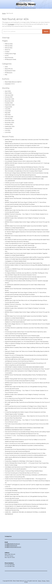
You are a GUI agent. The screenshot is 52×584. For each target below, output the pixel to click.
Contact (7, 51)
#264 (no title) (9, 44)
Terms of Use (26, 582)
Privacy (46, 581)
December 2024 (10, 120)
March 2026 (8, 93)
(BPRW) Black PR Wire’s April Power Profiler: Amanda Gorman (24, 198)
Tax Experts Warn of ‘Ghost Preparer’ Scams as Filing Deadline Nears (26, 482)
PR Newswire (9, 72)
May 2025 (8, 112)
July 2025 (8, 109)
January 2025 (9, 118)
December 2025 (10, 99)
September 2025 (10, 105)
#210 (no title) (9, 45)
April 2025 (8, 114)
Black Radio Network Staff (13, 82)
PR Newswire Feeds (11, 59)
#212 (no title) (9, 47)
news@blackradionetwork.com (12, 549)
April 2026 (8, 91)
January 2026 (9, 97)
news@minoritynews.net (11, 551)
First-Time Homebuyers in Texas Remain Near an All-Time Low (24, 484)
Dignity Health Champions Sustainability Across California (22, 151)
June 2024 (8, 132)
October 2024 (9, 124)
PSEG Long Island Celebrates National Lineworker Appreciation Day (25, 269)
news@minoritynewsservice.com (13, 553)
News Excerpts (9, 57)
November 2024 (10, 122)
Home (7, 55)
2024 (6, 67)
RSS (6, 74)
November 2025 (10, 101)
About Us (8, 49)
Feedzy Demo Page (11, 53)
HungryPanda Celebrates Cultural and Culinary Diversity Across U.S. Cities (27, 465)
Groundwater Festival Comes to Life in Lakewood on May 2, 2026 (24, 165)
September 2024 (10, 126)
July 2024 (8, 130)
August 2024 (9, 128)
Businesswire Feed (11, 70)
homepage (11, 24)
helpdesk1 (8, 84)
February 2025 (9, 116)
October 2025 (9, 103)
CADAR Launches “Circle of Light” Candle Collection (21, 188)
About (41, 581)
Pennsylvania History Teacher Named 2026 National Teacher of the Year (27, 171)
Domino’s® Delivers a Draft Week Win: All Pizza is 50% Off (22, 253)
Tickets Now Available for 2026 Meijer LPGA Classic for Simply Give (25, 473)
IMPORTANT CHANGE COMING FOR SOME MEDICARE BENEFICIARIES (26, 375)
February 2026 (9, 95)
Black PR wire (9, 68)
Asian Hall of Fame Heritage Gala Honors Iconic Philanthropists (24, 341)
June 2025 (8, 110)
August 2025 (9, 107)
